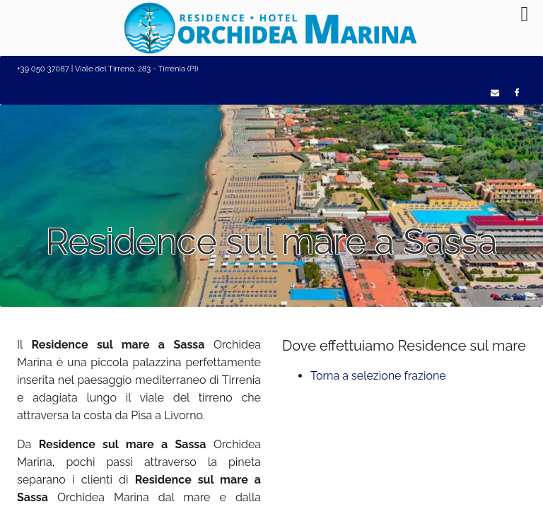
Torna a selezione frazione (378, 375)
